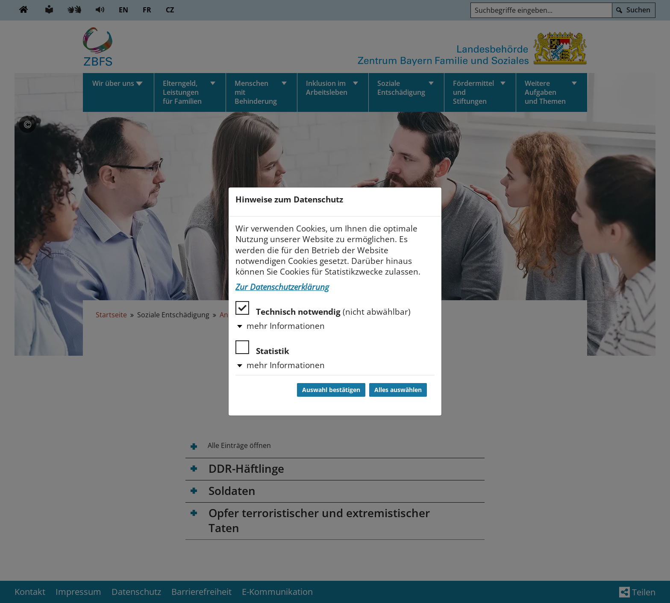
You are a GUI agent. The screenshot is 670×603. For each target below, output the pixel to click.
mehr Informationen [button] (286, 326)
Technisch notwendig (323, 309)
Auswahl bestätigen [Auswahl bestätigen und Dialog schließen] (331, 390)
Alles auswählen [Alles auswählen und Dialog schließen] (398, 390)
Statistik (262, 348)
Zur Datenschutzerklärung (282, 287)
